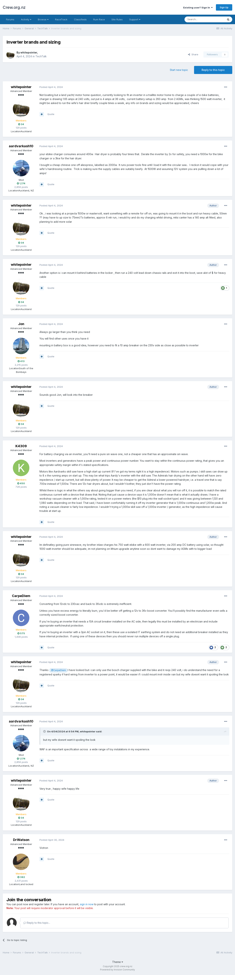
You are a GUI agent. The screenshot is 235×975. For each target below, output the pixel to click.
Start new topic (179, 69)
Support (134, 19)
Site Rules (117, 19)
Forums (10, 19)
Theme (117, 961)
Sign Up (224, 7)
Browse (43, 19)
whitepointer (28, 52)
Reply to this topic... (37, 922)
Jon (21, 324)
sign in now (86, 904)
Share (193, 54)
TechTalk (41, 56)
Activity (26, 19)
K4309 (21, 446)
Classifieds (80, 19)
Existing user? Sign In (198, 7)
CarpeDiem (21, 596)
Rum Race (99, 19)
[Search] (204, 19)
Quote (50, 114)
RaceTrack (61, 19)
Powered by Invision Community (117, 969)
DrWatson (21, 840)
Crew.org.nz (14, 7)
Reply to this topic (213, 69)
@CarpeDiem (58, 670)
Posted (51, 87)
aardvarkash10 (21, 146)
